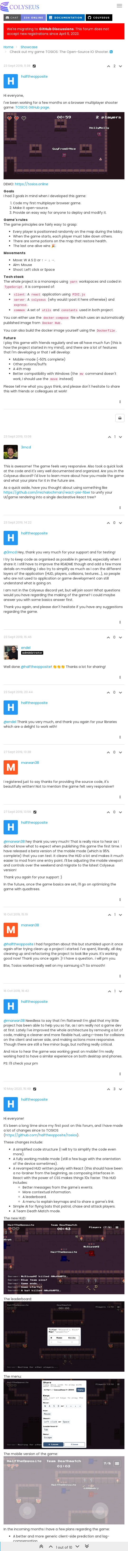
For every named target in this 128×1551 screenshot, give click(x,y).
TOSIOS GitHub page (32, 107)
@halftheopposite (36, 599)
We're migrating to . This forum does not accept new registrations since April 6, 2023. (58, 31)
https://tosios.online (31, 116)
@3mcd (10, 485)
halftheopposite (34, 76)
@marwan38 (14, 774)
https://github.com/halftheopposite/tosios (41, 1068)
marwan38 (30, 695)
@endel (10, 654)
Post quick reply (108, 1515)
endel (25, 580)
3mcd (26, 380)
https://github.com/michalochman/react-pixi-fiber (47, 425)
